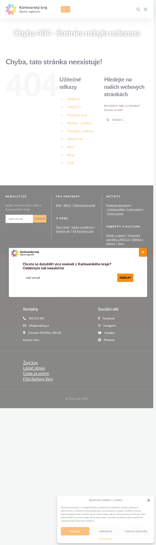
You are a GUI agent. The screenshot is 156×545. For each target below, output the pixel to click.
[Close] (143, 252)
